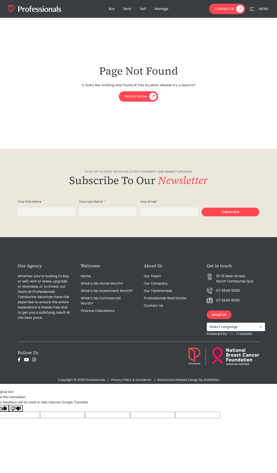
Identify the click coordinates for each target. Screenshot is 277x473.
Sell (143, 8)
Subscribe (230, 211)
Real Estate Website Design (178, 380)
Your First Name (31, 201)
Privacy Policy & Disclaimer (131, 380)
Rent (127, 8)
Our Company (156, 283)
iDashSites (211, 380)
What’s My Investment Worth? (107, 290)
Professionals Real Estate (165, 298)
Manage (161, 8)
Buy (112, 8)
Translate (240, 333)
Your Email (149, 201)
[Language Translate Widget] (236, 327)
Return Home (141, 96)
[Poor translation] (16, 408)
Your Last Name (92, 201)
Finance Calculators (98, 310)
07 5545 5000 (228, 290)
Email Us (219, 314)
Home (86, 276)
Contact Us (229, 9)
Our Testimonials (158, 290)
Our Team (152, 276)
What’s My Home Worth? (102, 283)
